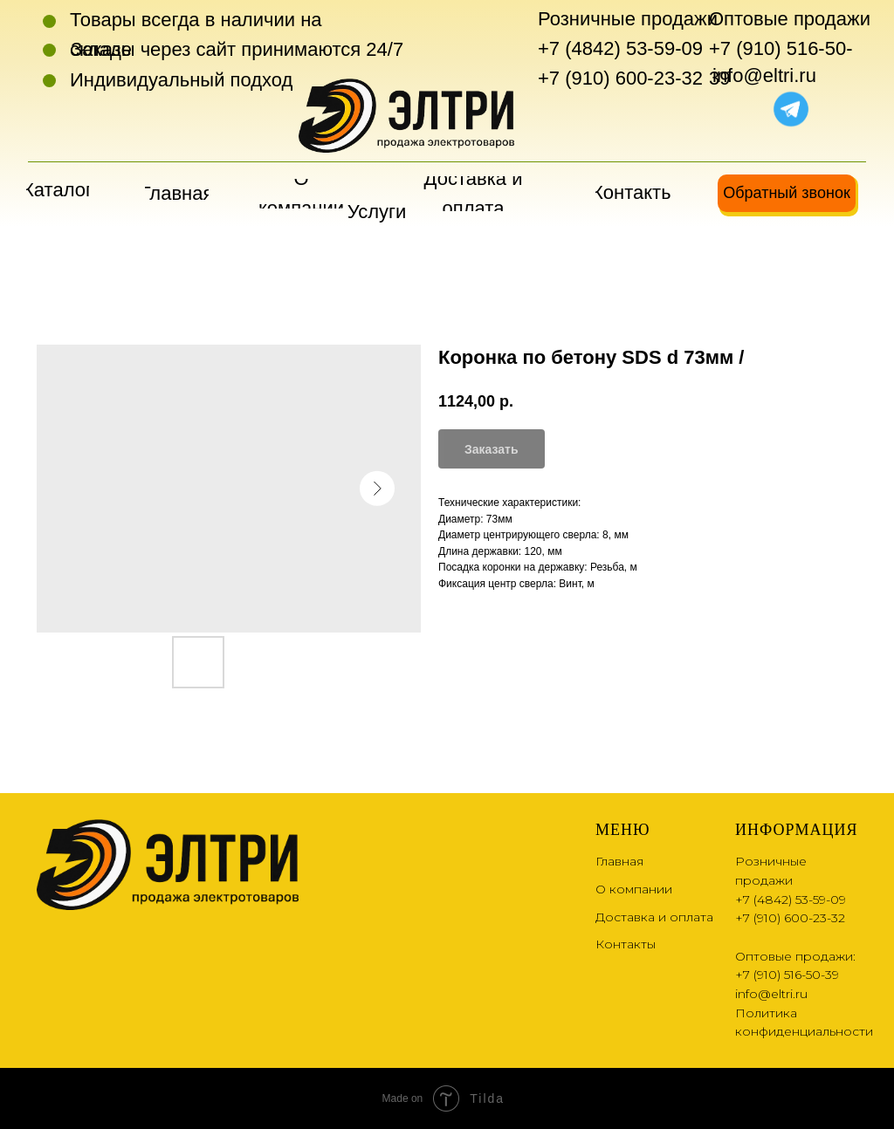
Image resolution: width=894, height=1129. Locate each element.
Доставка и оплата (654, 917)
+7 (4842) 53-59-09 (620, 48)
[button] (787, 193)
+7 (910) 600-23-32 (620, 78)
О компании (633, 889)
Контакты (625, 944)
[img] (750, 107)
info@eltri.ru (764, 75)
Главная (619, 861)
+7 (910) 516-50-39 (787, 974)
